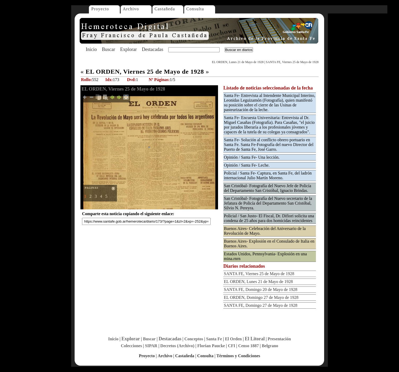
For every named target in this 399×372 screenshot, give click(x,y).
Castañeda (165, 9)
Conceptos (193, 339)
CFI (231, 345)
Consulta (195, 9)
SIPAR (151, 345)
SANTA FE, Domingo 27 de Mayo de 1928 (260, 305)
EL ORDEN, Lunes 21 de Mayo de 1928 (238, 62)
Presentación (279, 339)
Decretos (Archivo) (177, 345)
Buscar (108, 49)
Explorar (128, 49)
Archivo (131, 9)
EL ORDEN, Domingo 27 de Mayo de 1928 (261, 297)
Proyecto (100, 9)
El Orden (233, 339)
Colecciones (131, 345)
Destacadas (152, 49)
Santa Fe (214, 339)
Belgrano (270, 345)
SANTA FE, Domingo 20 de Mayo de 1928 (260, 289)
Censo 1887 (248, 345)
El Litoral (255, 338)
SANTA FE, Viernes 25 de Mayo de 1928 (292, 62)
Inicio (91, 49)
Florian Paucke (211, 345)
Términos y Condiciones (238, 356)
